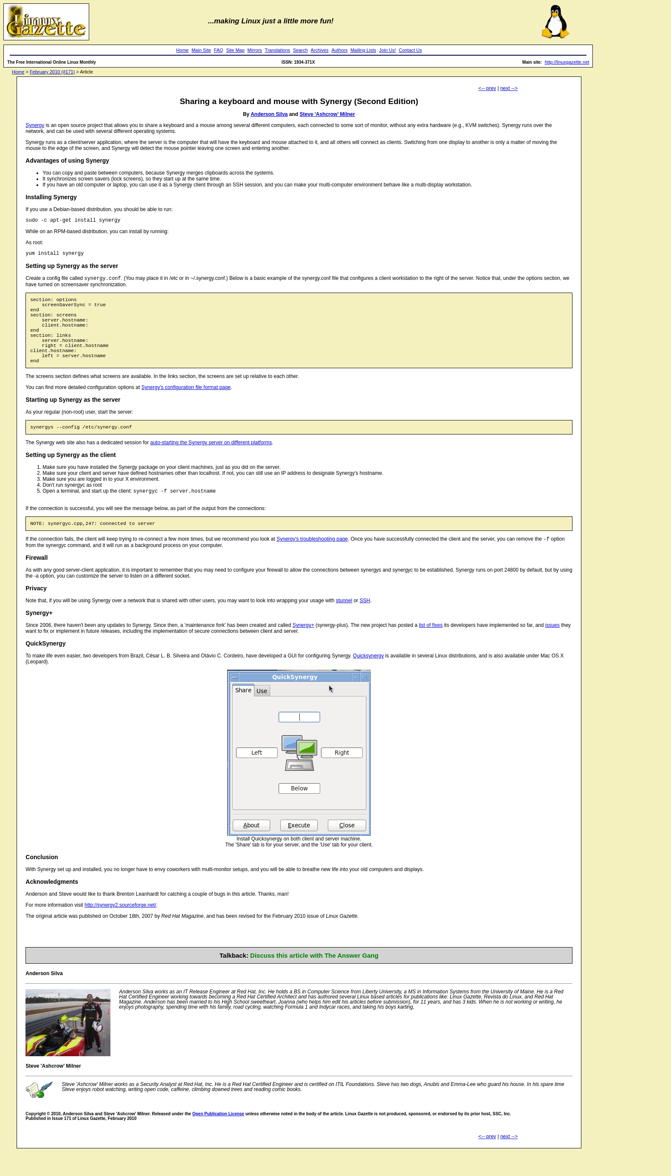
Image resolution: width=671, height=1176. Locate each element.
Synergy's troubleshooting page (312, 563)
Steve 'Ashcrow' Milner (327, 114)
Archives (320, 50)
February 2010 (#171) (52, 71)
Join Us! (387, 50)
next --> (509, 88)
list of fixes (431, 649)
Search (300, 50)
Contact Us (410, 50)
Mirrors (255, 50)
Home (182, 50)
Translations (277, 50)
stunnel (344, 625)
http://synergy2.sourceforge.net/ (120, 929)
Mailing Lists (363, 50)
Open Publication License (218, 1138)
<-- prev (487, 88)
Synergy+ (303, 649)
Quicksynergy (368, 680)
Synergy (34, 125)
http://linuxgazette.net (567, 62)
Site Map (235, 50)
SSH (365, 625)
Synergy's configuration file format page (186, 407)
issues (552, 649)
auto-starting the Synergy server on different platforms (211, 464)
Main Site (201, 50)
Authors (340, 50)
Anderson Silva (269, 114)
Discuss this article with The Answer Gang (314, 979)
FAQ (218, 50)
